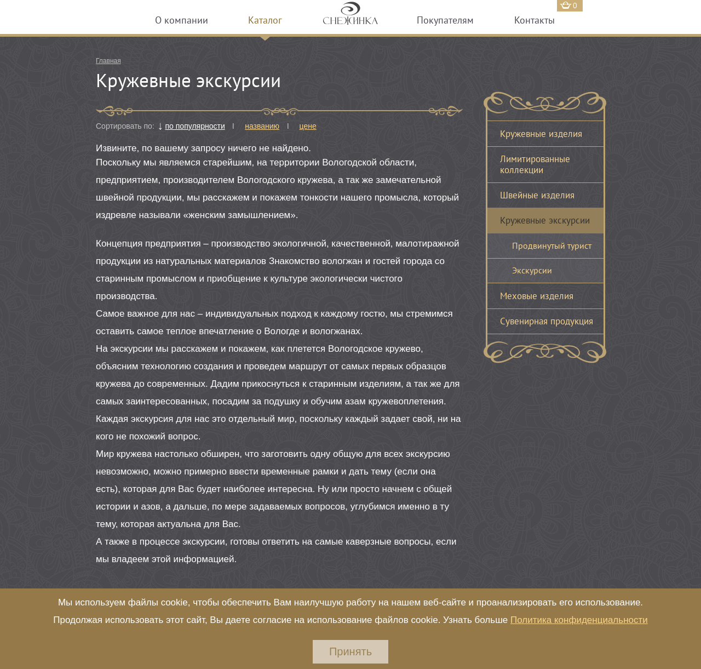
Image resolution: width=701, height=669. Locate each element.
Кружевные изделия (541, 134)
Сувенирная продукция (546, 321)
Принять (350, 651)
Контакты (534, 20)
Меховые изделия (536, 296)
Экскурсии (532, 270)
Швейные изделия (537, 195)
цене (308, 126)
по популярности (195, 126)
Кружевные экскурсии (545, 220)
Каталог (265, 20)
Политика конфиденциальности (579, 620)
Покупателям (445, 20)
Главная (108, 61)
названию (262, 126)
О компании (181, 20)
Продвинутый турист (551, 245)
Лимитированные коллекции (535, 164)
